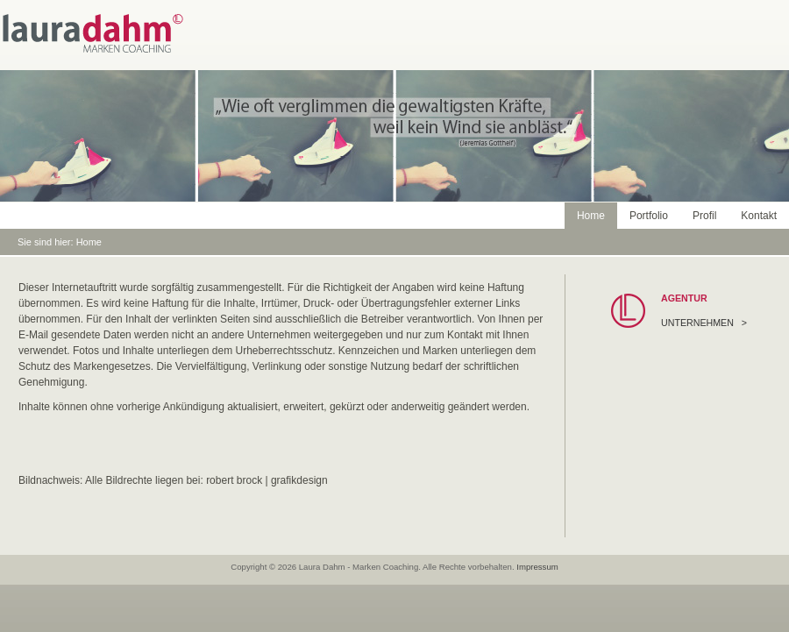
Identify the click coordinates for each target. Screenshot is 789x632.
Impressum (537, 567)
